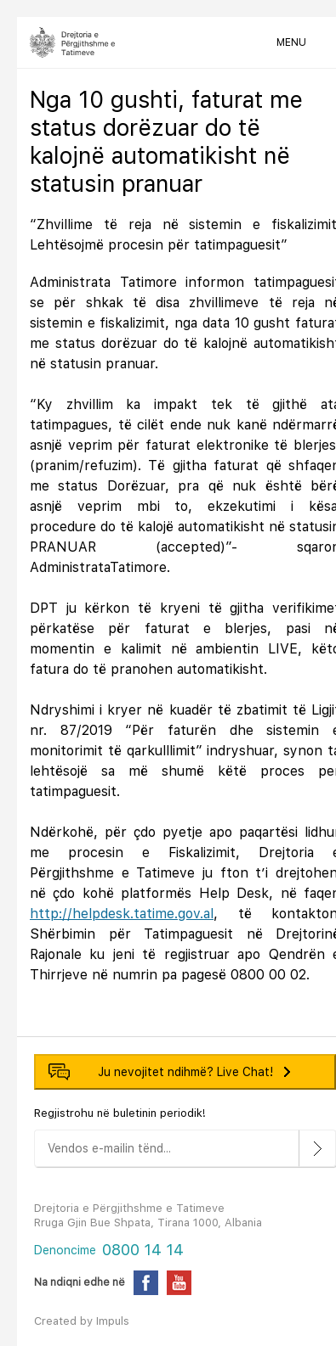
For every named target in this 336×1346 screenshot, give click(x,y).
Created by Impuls (81, 1321)
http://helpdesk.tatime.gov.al (122, 914)
